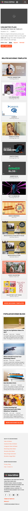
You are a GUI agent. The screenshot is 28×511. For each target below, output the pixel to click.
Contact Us (10, 467)
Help (5, 467)
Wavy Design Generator (10, 453)
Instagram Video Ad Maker (10, 446)
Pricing (6, 464)
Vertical (21, 42)
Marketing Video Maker (10, 449)
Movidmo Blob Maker (9, 451)
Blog (9, 464)
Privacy (6, 501)
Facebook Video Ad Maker (10, 444)
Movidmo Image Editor (9, 456)
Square (16, 42)
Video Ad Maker (8, 441)
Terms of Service (9, 499)
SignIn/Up (25, 2)
